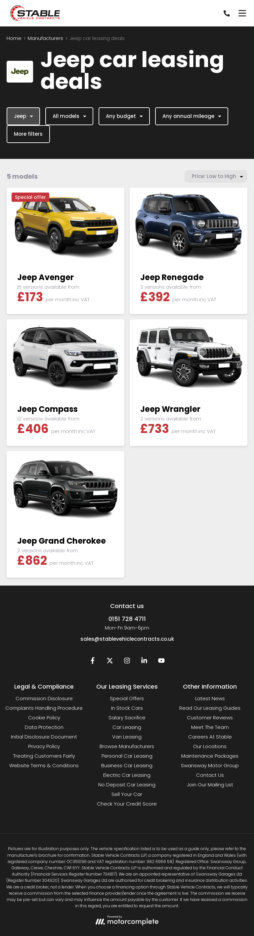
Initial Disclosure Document (44, 736)
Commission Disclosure (44, 698)
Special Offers (127, 698)
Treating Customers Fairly (44, 755)
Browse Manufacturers (127, 746)
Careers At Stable (210, 736)
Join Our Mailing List (210, 784)
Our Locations (210, 746)
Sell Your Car (126, 794)
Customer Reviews (210, 717)
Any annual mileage (192, 116)
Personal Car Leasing (127, 755)
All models (70, 116)
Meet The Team (210, 727)
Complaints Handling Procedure (44, 707)
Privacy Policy (44, 746)
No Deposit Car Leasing (126, 784)
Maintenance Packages (209, 755)
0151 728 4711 (127, 619)
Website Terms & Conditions (44, 765)
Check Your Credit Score (127, 803)
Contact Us (210, 775)
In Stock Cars (127, 707)
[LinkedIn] (144, 662)
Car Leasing (126, 727)
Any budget (125, 116)
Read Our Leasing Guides (209, 707)
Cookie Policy (44, 717)
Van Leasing (127, 736)
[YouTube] (161, 662)
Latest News (210, 698)
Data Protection (44, 727)
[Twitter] (109, 662)
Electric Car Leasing (126, 775)
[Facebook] (92, 662)
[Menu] (242, 13)
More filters (28, 133)
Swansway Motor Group (210, 765)
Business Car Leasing (126, 765)
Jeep (24, 116)
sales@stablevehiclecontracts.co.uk (127, 638)
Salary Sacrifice (127, 717)
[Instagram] (127, 662)
